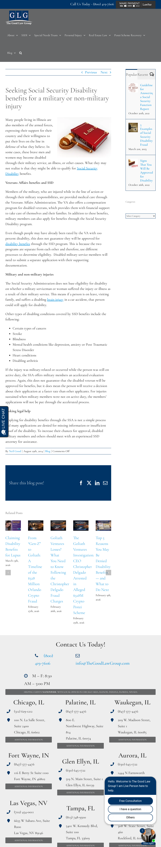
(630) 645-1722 (75, 770)
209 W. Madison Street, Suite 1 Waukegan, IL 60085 (134, 726)
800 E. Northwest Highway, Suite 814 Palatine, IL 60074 (84, 729)
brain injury (55, 299)
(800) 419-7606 (103, 4)
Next (104, 72)
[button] (20, 53)
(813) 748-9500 (76, 817)
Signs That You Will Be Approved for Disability (146, 170)
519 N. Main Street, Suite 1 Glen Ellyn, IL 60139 (84, 782)
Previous (91, 72)
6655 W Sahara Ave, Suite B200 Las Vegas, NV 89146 (32, 827)
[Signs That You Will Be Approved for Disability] (133, 161)
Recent (142, 74)
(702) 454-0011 (24, 812)
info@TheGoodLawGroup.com (103, 663)
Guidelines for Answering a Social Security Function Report (146, 97)
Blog (47, 451)
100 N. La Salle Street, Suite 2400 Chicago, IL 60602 (29, 726)
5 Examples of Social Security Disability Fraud (146, 135)
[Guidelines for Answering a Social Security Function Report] (133, 86)
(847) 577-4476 (24, 764)
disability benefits (17, 244)
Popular (131, 74)
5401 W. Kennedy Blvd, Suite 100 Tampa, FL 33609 (82, 832)
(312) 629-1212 (23, 711)
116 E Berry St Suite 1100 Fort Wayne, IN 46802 (31, 776)
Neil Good (15, 451)
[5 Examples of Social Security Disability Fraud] (133, 125)
